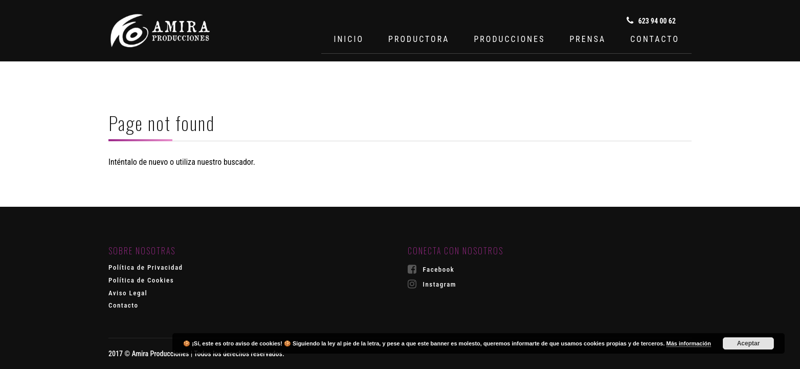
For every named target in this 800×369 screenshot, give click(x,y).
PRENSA (587, 39)
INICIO (349, 39)
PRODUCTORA (418, 39)
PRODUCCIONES (509, 39)
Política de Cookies (141, 280)
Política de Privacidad (145, 267)
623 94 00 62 (651, 20)
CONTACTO (654, 39)
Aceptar (748, 343)
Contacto (123, 305)
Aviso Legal (127, 293)
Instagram (432, 284)
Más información (688, 343)
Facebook (431, 269)
